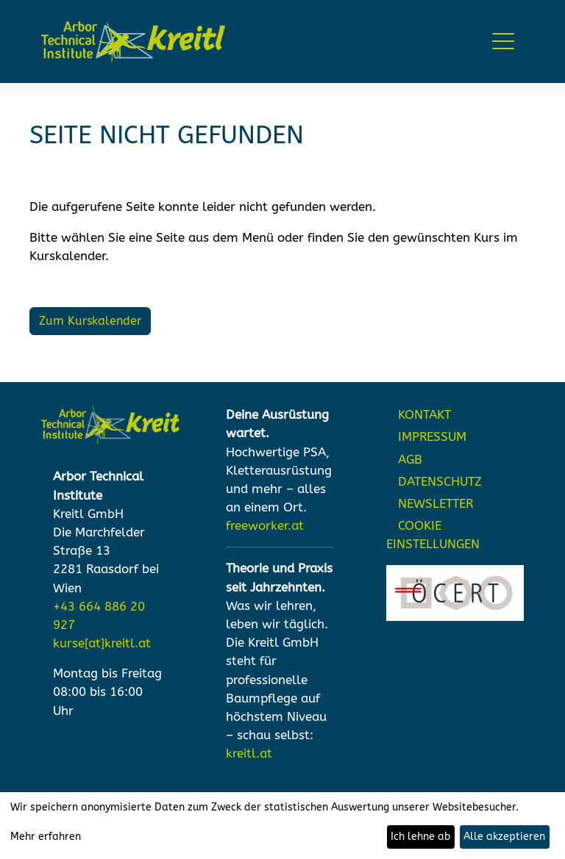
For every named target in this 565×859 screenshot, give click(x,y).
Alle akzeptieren (504, 836)
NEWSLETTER (435, 504)
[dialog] (282, 825)
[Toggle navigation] (503, 41)
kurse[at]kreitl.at (102, 643)
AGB (410, 460)
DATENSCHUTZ (440, 482)
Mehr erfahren (45, 836)
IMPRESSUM (432, 437)
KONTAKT (424, 415)
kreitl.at (249, 754)
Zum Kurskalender (90, 321)
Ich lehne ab (420, 836)
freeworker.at (265, 526)
